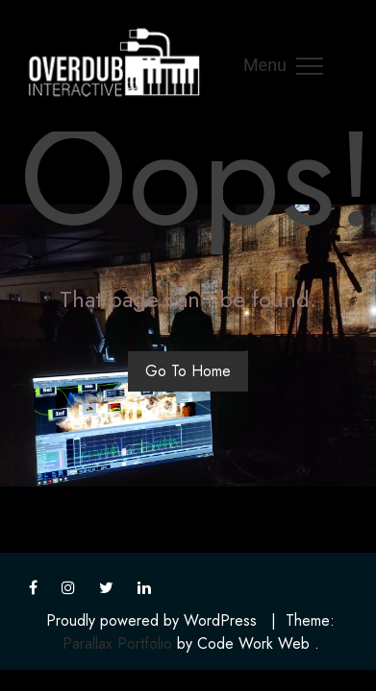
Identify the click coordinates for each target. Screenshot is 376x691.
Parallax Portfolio (117, 643)
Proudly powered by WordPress (151, 620)
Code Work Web (253, 643)
